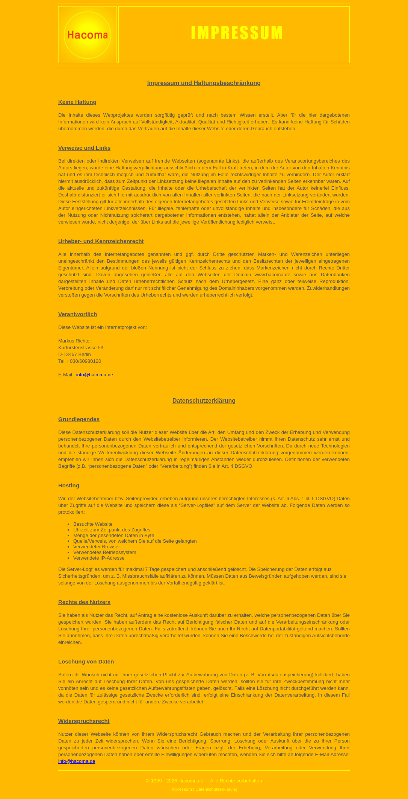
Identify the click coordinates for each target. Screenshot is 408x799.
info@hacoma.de (94, 374)
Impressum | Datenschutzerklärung (204, 789)
